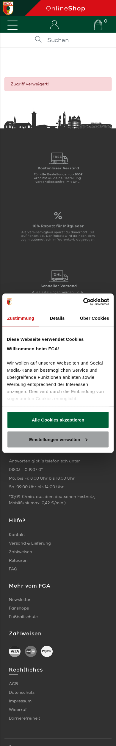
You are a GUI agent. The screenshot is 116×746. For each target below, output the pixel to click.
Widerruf (18, 709)
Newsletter (20, 599)
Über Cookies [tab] (94, 318)
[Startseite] (79, 8)
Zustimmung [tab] (20, 318)
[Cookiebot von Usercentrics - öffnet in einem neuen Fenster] (83, 302)
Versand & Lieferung (30, 543)
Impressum (20, 701)
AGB (13, 683)
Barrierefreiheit (24, 718)
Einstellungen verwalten (58, 439)
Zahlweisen (20, 551)
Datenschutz (22, 692)
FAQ (13, 569)
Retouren (18, 560)
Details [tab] (57, 318)
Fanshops (19, 608)
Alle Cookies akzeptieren (58, 419)
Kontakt (17, 534)
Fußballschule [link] (23, 616)
